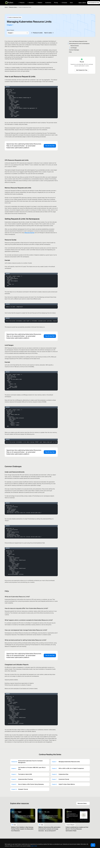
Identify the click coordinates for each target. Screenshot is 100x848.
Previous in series (38, 33)
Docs (71, 2)
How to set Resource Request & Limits (78, 41)
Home (6, 7)
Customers (48, 2)
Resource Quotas (29, 232)
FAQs (70, 52)
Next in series (48, 33)
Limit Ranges (74, 47)
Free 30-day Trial (49, 146)
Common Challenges (74, 50)
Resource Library (13, 7)
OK (93, 845)
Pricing (56, 2)
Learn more (34, 846)
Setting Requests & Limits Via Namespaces (79, 43)
